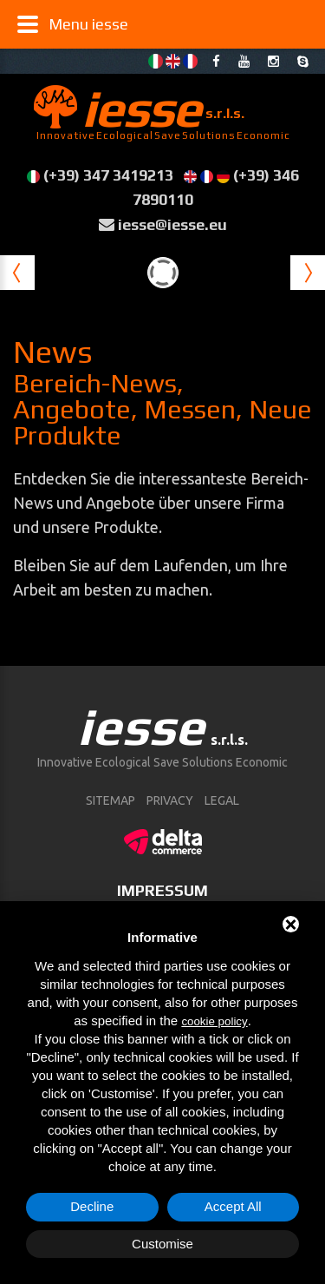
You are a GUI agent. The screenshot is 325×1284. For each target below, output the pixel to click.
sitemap (110, 800)
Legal (222, 800)
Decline (92, 1206)
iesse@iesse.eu (172, 224)
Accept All (233, 1206)
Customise (162, 1243)
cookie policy (214, 1021)
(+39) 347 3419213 (108, 175)
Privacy (169, 800)
